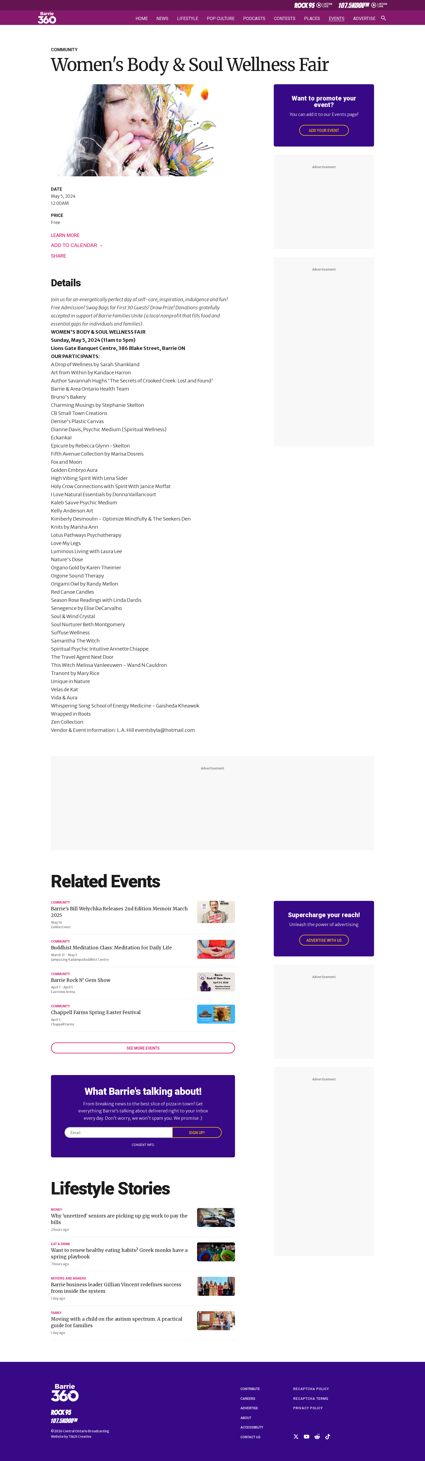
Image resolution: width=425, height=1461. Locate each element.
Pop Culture (220, 19)
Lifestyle (187, 19)
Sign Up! (197, 1133)
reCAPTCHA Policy (311, 1389)
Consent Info (143, 1145)
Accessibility (251, 1427)
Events (336, 19)
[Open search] (383, 18)
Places (312, 19)
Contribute (250, 1389)
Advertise (364, 19)
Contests (284, 19)
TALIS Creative (80, 1436)
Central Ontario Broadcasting (86, 1431)
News (162, 19)
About (245, 1418)
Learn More (65, 235)
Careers (247, 1399)
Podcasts (254, 19)
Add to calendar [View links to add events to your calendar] (74, 245)
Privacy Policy (308, 1408)
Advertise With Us (324, 940)
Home (142, 19)
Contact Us (250, 1437)
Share (58, 255)
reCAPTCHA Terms (311, 1399)
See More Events (143, 1048)
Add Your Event (324, 130)
